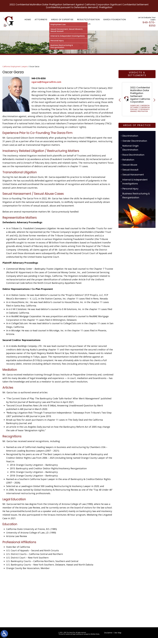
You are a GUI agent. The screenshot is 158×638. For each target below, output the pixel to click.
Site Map (117, 632)
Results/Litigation (88, 19)
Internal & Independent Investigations (135, 181)
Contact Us (83, 24)
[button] (120, 99)
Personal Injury (130, 188)
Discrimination (130, 135)
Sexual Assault (130, 169)
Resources (66, 24)
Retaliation (128, 159)
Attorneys (41, 19)
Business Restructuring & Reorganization (136, 195)
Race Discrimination (133, 154)
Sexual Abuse (129, 164)
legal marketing (77, 634)
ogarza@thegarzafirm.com (46, 81)
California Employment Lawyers (15, 66)
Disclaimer (108, 632)
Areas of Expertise (62, 19)
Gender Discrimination (134, 140)
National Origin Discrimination (130, 147)
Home (28, 19)
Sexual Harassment (133, 174)
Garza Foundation (114, 19)
